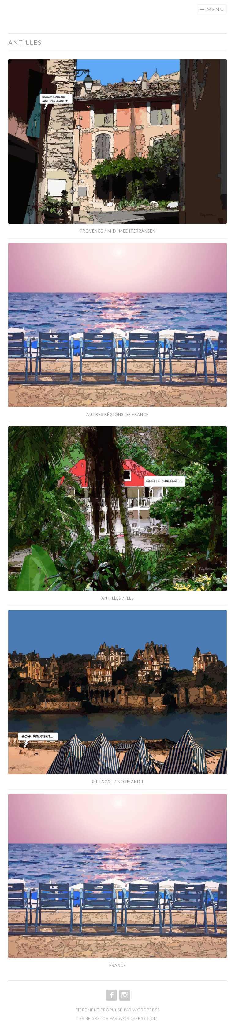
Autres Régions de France (117, 414)
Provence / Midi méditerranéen (117, 231)
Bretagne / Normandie (117, 781)
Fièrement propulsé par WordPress (118, 1009)
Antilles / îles (117, 598)
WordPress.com (138, 1018)
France (117, 965)
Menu (215, 9)
